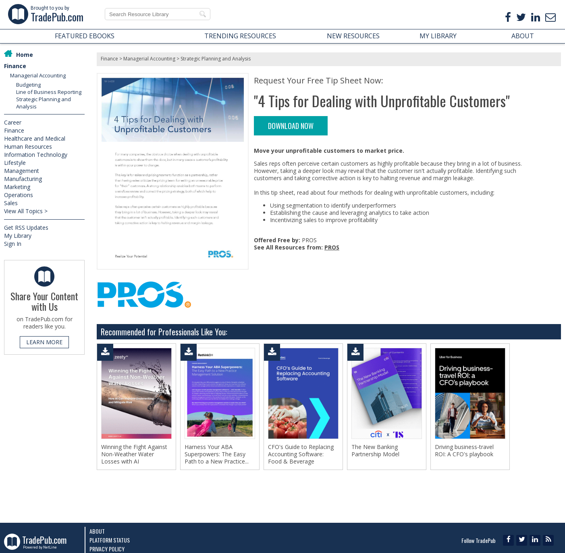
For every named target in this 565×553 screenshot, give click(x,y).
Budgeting (28, 84)
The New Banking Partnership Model (375, 450)
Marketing (17, 187)
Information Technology (35, 154)
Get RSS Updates (26, 227)
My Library (17, 235)
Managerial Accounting (38, 75)
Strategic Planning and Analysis (216, 58)
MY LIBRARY (438, 35)
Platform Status (109, 540)
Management (21, 171)
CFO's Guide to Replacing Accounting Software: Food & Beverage (301, 454)
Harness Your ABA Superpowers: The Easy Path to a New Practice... (217, 454)
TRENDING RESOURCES (240, 35)
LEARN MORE (44, 342)
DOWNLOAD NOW (291, 126)
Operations (18, 195)
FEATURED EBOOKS (84, 35)
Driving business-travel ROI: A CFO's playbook (464, 450)
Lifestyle (15, 162)
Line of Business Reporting (48, 92)
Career (12, 122)
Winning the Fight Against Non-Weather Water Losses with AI (134, 454)
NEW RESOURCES (353, 35)
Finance (15, 66)
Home (24, 54)
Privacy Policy (107, 549)
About (97, 531)
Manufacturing (23, 179)
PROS (331, 247)
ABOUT (522, 35)
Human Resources (28, 146)
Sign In (12, 243)
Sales (11, 203)
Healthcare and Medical (34, 138)
